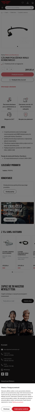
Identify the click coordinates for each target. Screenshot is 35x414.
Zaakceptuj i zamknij (21, 409)
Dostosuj (6, 409)
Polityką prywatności (17, 402)
